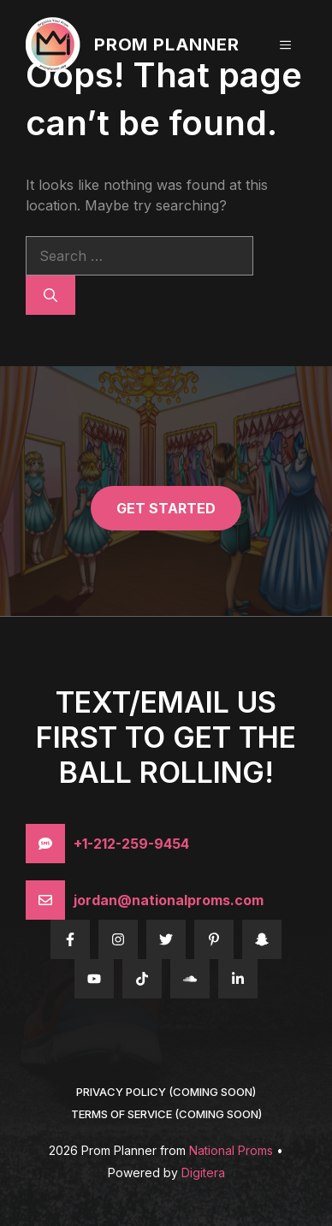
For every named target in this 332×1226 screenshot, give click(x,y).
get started (166, 508)
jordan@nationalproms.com (169, 900)
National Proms (231, 1150)
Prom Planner (167, 44)
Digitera (203, 1172)
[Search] (50, 295)
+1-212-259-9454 (131, 843)
